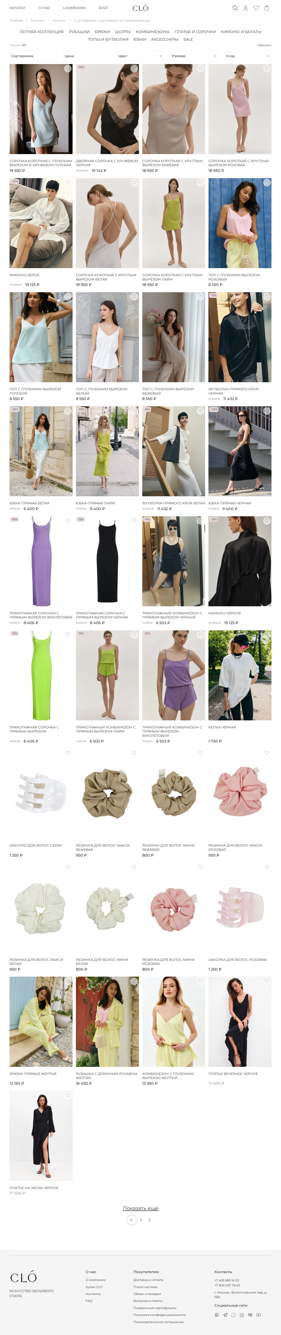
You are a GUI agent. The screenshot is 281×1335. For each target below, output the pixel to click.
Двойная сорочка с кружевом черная (107, 163)
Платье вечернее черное (233, 1074)
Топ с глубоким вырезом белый (101, 391)
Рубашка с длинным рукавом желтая (106, 1076)
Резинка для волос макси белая (36, 962)
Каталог (38, 20)
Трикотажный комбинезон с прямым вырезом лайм (106, 729)
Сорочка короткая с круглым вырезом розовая (238, 163)
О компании (96, 1280)
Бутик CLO (94, 1287)
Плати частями (145, 1287)
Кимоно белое (24, 275)
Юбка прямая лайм (95, 503)
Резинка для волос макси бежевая (103, 847)
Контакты (93, 1294)
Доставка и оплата (148, 1280)
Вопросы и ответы (148, 1301)
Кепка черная (222, 727)
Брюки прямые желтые (33, 1074)
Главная (16, 20)
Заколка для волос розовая (237, 960)
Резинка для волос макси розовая (235, 847)
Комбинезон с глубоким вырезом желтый (167, 1076)
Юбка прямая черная (229, 503)
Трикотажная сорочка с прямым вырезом (34, 729)
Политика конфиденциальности (159, 1315)
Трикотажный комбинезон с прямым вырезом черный (172, 615)
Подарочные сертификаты (154, 1308)
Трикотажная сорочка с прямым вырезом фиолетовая (41, 615)
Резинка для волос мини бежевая (168, 847)
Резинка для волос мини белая (102, 962)
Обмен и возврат (147, 1294)
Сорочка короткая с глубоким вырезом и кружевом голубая (41, 163)
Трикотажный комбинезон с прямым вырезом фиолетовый (172, 731)
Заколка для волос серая (36, 845)
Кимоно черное (224, 613)
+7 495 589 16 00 (226, 1280)
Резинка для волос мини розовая (168, 962)
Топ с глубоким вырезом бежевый (168, 391)
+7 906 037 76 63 (227, 1285)
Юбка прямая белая (29, 503)
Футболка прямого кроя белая (173, 503)
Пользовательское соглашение (158, 1322)
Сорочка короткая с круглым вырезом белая (106, 277)
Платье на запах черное (34, 1188)
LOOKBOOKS (74, 8)
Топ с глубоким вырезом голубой (35, 391)
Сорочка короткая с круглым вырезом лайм (172, 277)
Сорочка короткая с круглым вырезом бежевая (172, 163)
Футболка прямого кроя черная (233, 391)
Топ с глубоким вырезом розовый (234, 277)
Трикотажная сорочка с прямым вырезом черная (102, 615)
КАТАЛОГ (18, 8)
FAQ (89, 1301)
